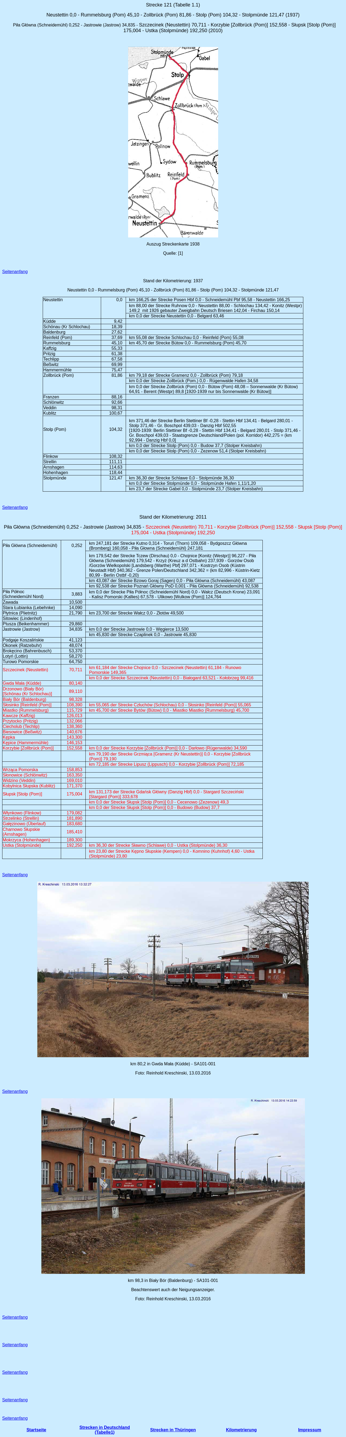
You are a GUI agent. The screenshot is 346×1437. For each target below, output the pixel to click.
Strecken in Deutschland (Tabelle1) (104, 1430)
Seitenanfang (15, 271)
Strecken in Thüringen (173, 1430)
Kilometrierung (241, 1430)
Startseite (36, 1430)
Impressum (309, 1430)
